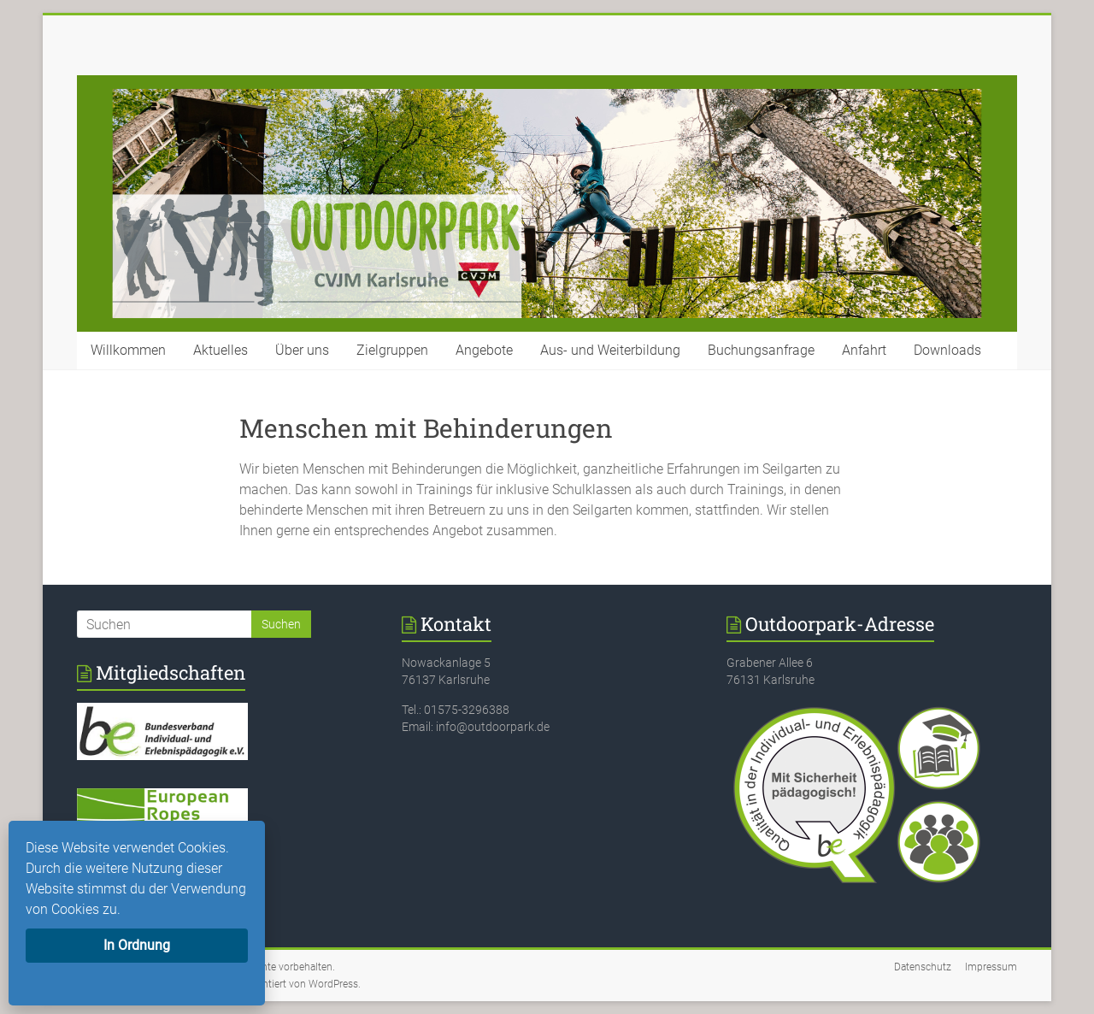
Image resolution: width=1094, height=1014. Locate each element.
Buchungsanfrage (761, 350)
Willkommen (128, 350)
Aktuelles (220, 350)
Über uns (302, 350)
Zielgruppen (392, 350)
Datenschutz (922, 967)
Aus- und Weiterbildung (610, 350)
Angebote (484, 350)
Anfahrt (864, 350)
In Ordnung (136, 945)
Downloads (947, 350)
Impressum (991, 967)
